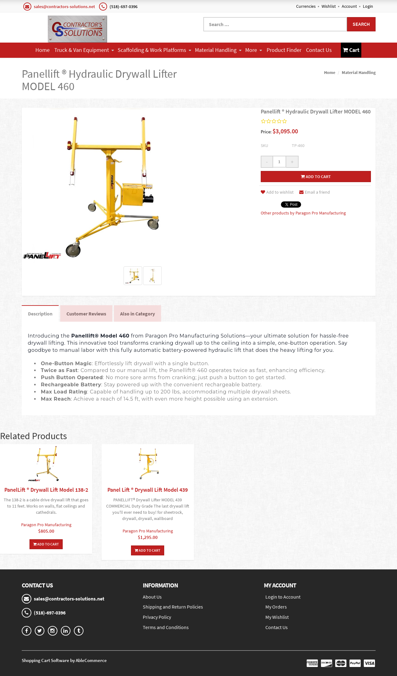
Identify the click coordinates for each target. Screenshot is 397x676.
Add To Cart (46, 544)
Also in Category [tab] (137, 313)
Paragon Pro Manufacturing (46, 524)
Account (349, 6)
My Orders (276, 607)
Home (42, 49)
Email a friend (314, 192)
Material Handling (218, 49)
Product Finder (284, 49)
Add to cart (316, 176)
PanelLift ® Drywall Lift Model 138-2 (46, 489)
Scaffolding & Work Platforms (154, 49)
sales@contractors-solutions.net (64, 6)
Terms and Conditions (166, 627)
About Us (152, 597)
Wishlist (329, 6)
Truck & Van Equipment (84, 49)
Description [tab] (40, 313)
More (253, 49)
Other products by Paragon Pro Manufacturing (303, 213)
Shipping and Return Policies (173, 607)
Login (368, 6)
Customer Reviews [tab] (86, 313)
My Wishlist (277, 617)
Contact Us (319, 49)
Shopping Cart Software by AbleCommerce (64, 660)
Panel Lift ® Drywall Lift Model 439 (147, 489)
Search (361, 24)
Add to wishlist (277, 192)
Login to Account (282, 597)
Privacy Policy (157, 617)
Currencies (306, 6)
